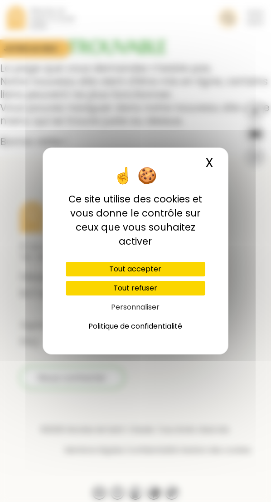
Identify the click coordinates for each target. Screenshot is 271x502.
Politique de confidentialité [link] (135, 326)
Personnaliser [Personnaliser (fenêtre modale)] (135, 307)
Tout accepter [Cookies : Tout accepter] (135, 269)
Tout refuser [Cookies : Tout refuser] (135, 288)
